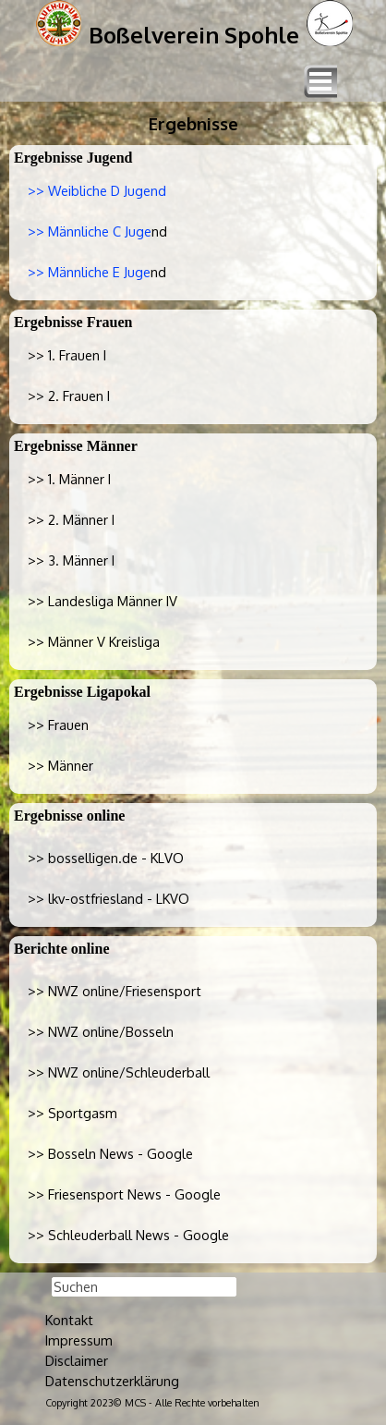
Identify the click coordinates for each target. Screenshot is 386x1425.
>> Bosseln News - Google (110, 1153)
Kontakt (69, 1319)
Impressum (79, 1340)
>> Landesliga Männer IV (102, 600)
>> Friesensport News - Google (124, 1194)
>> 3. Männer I (71, 560)
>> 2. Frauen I (69, 395)
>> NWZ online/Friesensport (114, 990)
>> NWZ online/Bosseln (101, 1031)
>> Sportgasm (72, 1112)
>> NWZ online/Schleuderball (119, 1072)
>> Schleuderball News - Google (128, 1234)
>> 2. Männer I (71, 519)
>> (106, 857)
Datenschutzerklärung (112, 1380)
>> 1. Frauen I (67, 355)
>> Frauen (58, 724)
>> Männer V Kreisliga (94, 641)
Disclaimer (76, 1360)
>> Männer (60, 765)
